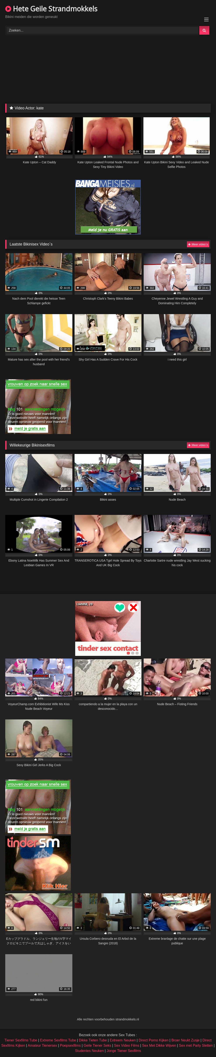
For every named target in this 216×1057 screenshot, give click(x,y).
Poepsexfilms (70, 1045)
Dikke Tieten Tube (93, 1040)
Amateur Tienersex (42, 1045)
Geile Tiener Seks (97, 1045)
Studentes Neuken (89, 1051)
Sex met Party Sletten (196, 1045)
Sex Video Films (126, 1045)
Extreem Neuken (123, 1040)
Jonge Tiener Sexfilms (124, 1051)
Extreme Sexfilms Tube (58, 1040)
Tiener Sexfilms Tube (20, 1040)
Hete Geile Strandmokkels (51, 8)
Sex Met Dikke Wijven (159, 1045)
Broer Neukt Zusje (185, 1040)
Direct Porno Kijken (154, 1040)
